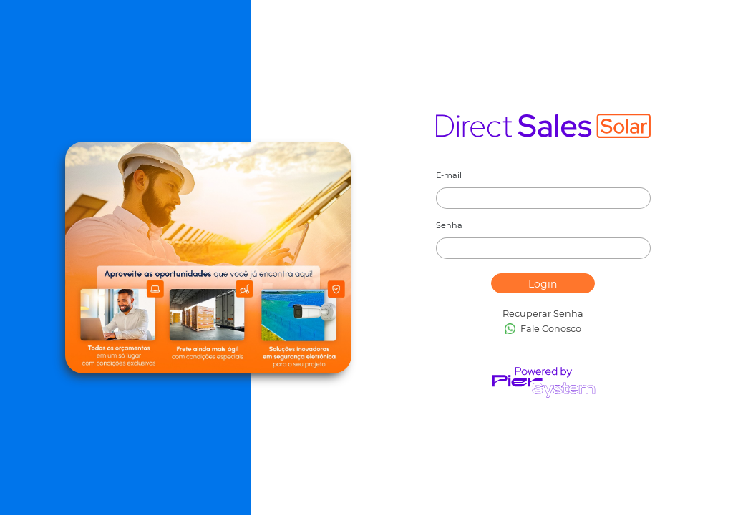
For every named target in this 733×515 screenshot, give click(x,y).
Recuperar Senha (543, 313)
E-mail (449, 175)
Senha (449, 225)
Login (542, 284)
